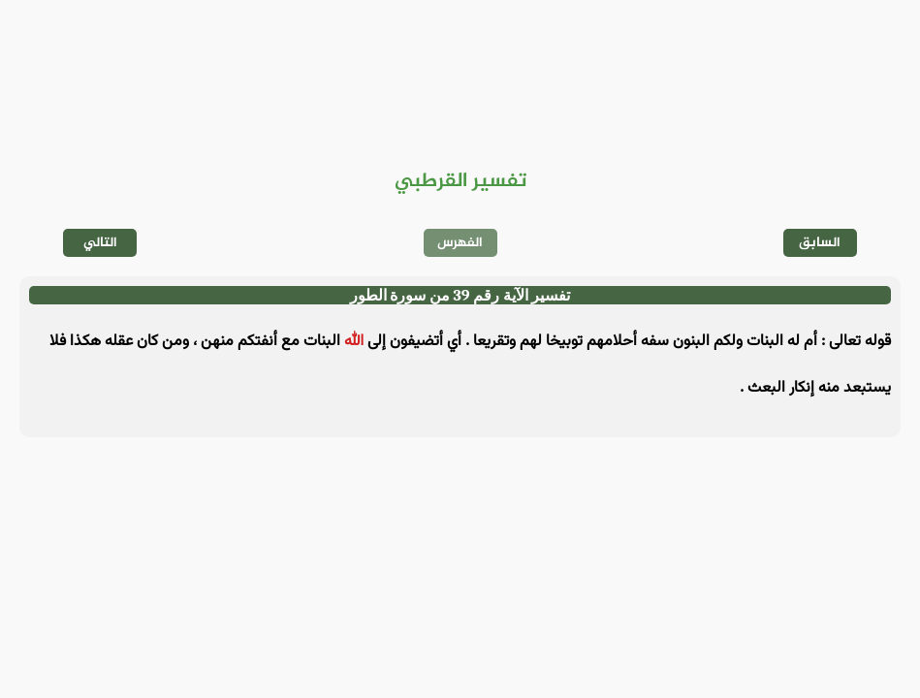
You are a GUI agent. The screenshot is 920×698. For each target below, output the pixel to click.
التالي (100, 243)
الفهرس (460, 243)
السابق (820, 243)
